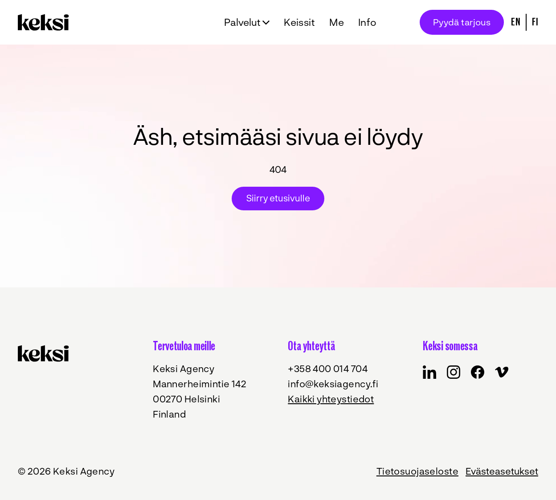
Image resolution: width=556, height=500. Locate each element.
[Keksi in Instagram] (453, 372)
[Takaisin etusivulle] (46, 22)
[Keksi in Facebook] (429, 372)
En (515, 22)
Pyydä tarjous (462, 21)
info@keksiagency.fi (333, 383)
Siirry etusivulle (278, 198)
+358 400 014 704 (328, 368)
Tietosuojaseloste (417, 470)
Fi (535, 22)
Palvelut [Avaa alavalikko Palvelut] (242, 22)
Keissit (299, 22)
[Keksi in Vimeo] (501, 372)
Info (367, 22)
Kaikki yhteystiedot (331, 398)
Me (336, 22)
